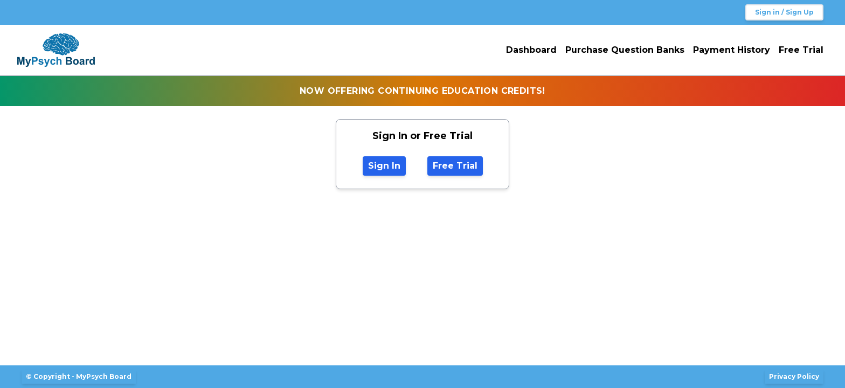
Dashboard (531, 50)
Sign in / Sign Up (784, 12)
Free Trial (801, 50)
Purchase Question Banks (624, 50)
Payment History (731, 50)
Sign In (384, 166)
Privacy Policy (794, 376)
